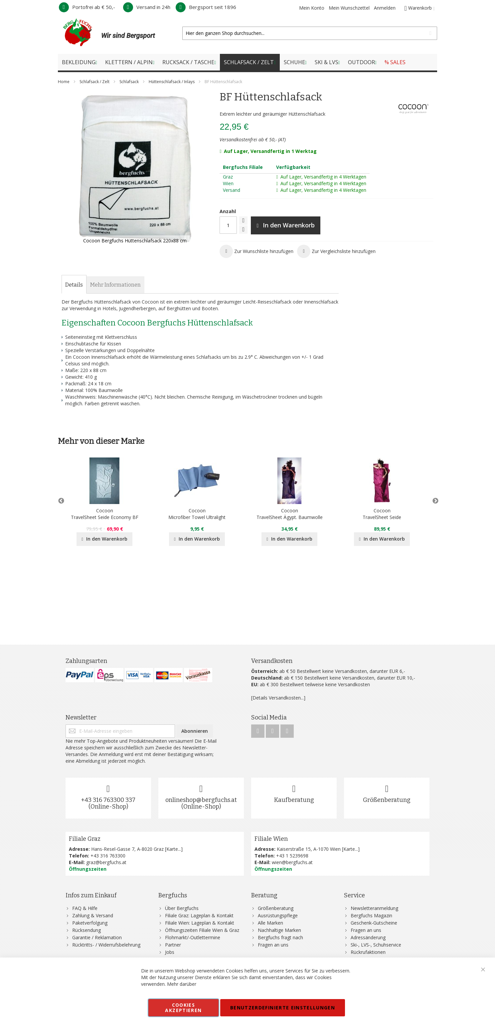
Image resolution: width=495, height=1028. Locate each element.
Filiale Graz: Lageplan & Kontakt (199, 915)
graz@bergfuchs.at (106, 862)
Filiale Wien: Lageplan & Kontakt (199, 923)
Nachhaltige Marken (279, 930)
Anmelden (385, 8)
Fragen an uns (273, 945)
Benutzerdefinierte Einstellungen (282, 1007)
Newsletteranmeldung (374, 908)
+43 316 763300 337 (108, 800)
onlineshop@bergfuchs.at (201, 800)
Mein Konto (311, 8)
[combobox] (309, 33)
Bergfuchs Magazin (371, 915)
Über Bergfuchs (182, 908)
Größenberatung (387, 800)
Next (433, 501)
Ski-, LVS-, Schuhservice (376, 945)
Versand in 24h (146, 7)
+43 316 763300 (107, 855)
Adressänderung (368, 937)
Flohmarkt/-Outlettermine (192, 937)
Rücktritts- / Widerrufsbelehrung (106, 945)
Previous (61, 501)
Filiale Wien (271, 838)
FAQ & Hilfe (84, 908)
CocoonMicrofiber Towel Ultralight (197, 513)
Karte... (173, 849)
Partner (173, 945)
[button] (256, 251)
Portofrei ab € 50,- (87, 7)
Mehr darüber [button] (181, 984)
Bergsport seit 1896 (206, 7)
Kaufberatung (294, 800)
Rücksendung (86, 930)
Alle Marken (270, 923)
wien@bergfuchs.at (292, 862)
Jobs (169, 952)
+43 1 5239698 (292, 855)
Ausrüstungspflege (278, 915)
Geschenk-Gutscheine (374, 923)
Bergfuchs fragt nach (280, 937)
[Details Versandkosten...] (278, 698)
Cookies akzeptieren (183, 1007)
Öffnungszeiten (87, 869)
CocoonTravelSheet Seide (382, 513)
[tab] (74, 285)
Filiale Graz (84, 838)
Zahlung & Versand (92, 915)
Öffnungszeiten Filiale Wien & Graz (202, 930)
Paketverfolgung (89, 923)
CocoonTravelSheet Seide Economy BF (104, 513)
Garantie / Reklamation (97, 937)
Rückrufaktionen (368, 952)
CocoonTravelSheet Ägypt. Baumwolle (289, 513)
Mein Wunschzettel (349, 8)
